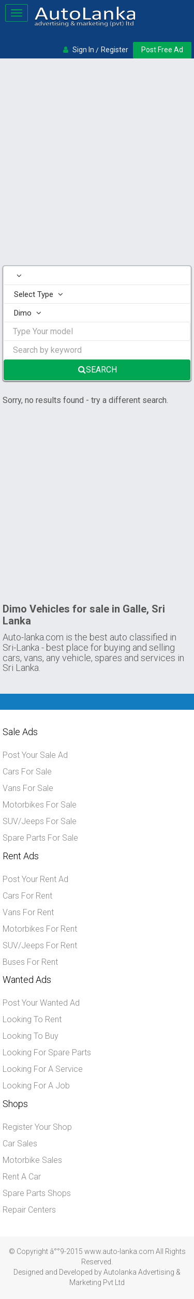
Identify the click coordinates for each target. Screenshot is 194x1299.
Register (114, 50)
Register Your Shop (37, 1127)
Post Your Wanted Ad (41, 1003)
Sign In (83, 50)
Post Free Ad (162, 50)
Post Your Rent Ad (35, 879)
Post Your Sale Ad (35, 755)
